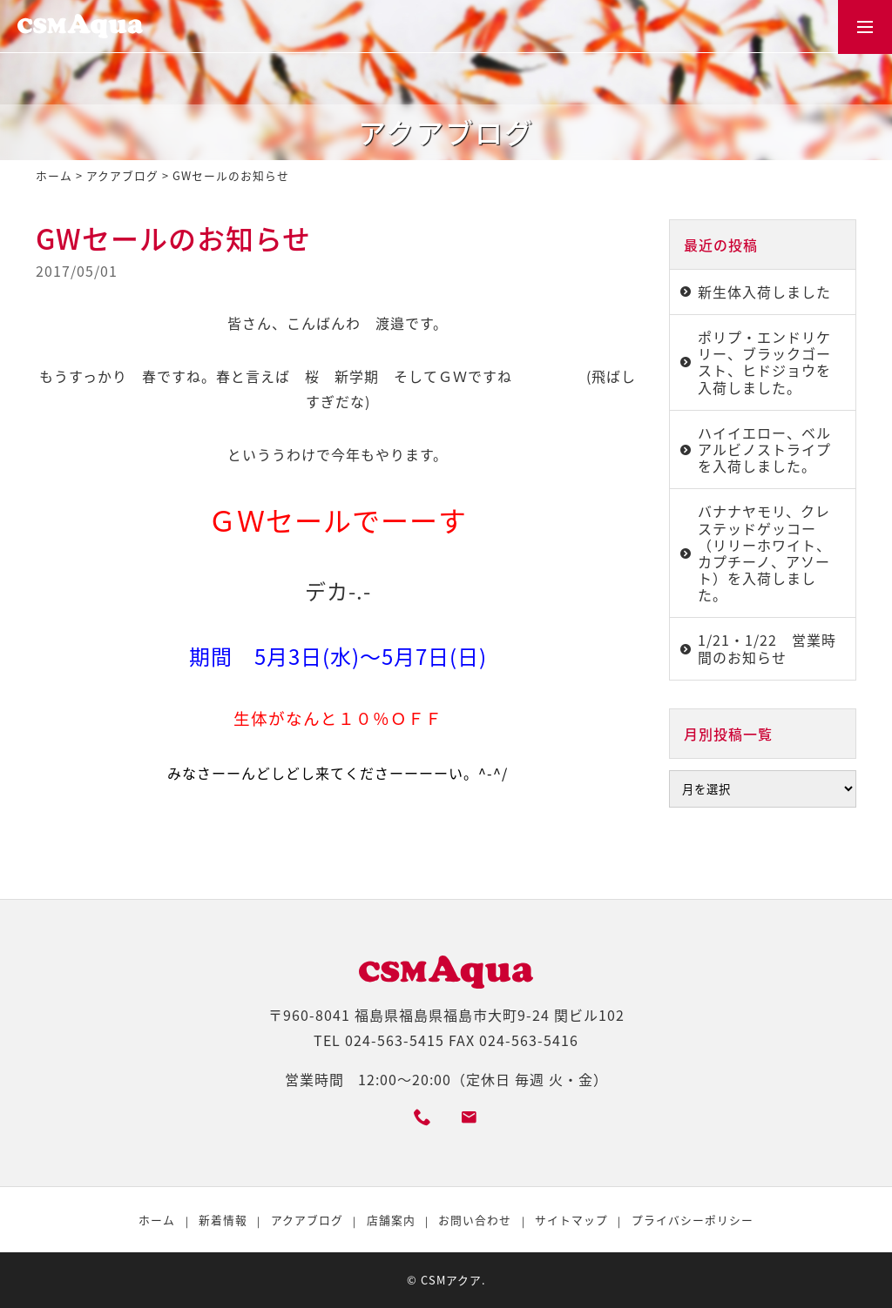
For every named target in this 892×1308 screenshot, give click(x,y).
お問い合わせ (474, 1219)
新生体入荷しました (764, 291)
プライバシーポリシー (692, 1219)
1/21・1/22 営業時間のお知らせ (767, 648)
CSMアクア (451, 1279)
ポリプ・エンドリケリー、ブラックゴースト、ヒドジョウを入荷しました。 (764, 362)
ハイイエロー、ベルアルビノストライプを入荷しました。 (764, 449)
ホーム (54, 175)
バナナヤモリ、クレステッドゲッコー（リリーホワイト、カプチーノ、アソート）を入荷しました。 (764, 552)
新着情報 (223, 1219)
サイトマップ (571, 1219)
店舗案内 (391, 1219)
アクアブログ (122, 175)
